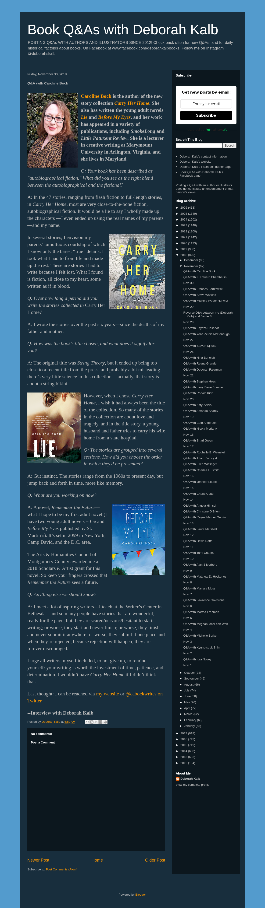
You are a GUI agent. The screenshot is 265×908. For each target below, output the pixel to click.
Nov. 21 (188, 375)
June (188, 696)
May (187, 702)
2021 (184, 237)
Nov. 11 (188, 547)
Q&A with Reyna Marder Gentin (204, 517)
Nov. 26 (188, 352)
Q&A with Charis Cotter (199, 493)
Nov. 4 (187, 629)
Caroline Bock (96, 96)
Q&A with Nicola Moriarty (200, 428)
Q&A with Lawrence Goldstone (203, 600)
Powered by (206, 129)
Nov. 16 (188, 476)
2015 (184, 745)
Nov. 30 (188, 283)
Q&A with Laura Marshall (200, 529)
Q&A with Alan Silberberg (200, 564)
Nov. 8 (187, 582)
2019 (184, 249)
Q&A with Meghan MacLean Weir (205, 624)
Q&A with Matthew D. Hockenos (204, 576)
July (187, 690)
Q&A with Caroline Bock (199, 271)
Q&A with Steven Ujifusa (199, 345)
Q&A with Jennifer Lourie (200, 482)
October (190, 672)
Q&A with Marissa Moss (199, 588)
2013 (184, 757)
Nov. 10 (188, 559)
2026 (184, 207)
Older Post (155, 860)
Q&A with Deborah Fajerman (202, 369)
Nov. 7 (187, 594)
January (190, 726)
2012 (184, 763)
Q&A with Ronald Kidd (198, 393)
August (189, 684)
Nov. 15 (188, 488)
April (187, 708)
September (192, 678)
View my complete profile (192, 784)
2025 (184, 213)
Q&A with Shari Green (198, 440)
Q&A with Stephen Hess (199, 381)
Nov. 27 (188, 340)
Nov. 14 (188, 499)
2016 (184, 739)
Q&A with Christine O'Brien (201, 511)
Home (97, 860)
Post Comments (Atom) (62, 869)
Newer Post (38, 860)
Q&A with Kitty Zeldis (197, 405)
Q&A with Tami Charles (198, 552)
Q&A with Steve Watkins (199, 295)
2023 (184, 225)
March (188, 714)
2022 (184, 231)
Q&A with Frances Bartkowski (203, 289)
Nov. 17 (188, 446)
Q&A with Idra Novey (197, 659)
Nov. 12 (188, 535)
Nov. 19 (188, 417)
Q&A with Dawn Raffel (198, 541)
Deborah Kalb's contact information (203, 156)
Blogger (140, 894)
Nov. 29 (188, 307)
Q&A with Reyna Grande (199, 363)
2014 (184, 751)
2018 (184, 255)
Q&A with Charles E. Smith (201, 470)
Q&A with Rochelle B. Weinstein (204, 452)
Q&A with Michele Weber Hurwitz (205, 300)
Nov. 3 (187, 641)
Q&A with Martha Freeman (201, 612)
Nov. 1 (187, 665)
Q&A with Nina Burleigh (199, 357)
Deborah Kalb (190, 778)
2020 (184, 243)
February (190, 720)
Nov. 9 (187, 570)
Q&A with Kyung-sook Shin (201, 647)
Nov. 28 (188, 322)
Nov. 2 (187, 653)
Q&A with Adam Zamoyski (200, 458)
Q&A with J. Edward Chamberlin (204, 277)
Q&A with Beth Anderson (199, 422)
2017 (184, 733)
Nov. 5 (187, 618)
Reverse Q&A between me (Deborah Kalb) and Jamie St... (208, 314)
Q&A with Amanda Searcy (200, 411)
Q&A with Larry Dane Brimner (203, 387)
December (191, 260)
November (191, 266)
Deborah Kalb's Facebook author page (205, 166)
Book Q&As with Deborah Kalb (122, 29)
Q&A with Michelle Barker (200, 635)
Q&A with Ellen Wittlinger (200, 464)
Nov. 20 (188, 399)
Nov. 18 (188, 434)
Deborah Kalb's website (195, 161)
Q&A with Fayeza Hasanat (201, 328)
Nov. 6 (187, 606)
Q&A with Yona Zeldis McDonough (206, 334)
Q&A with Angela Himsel (199, 505)
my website (107, 694)
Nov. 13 (188, 523)
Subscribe (206, 115)
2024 (184, 219)
